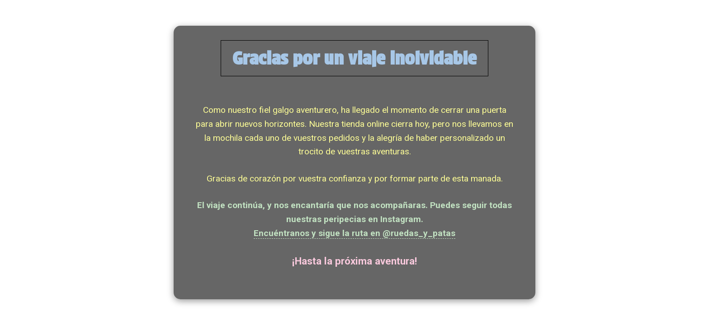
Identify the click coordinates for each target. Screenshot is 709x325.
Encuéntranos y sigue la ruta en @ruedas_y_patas (354, 233)
